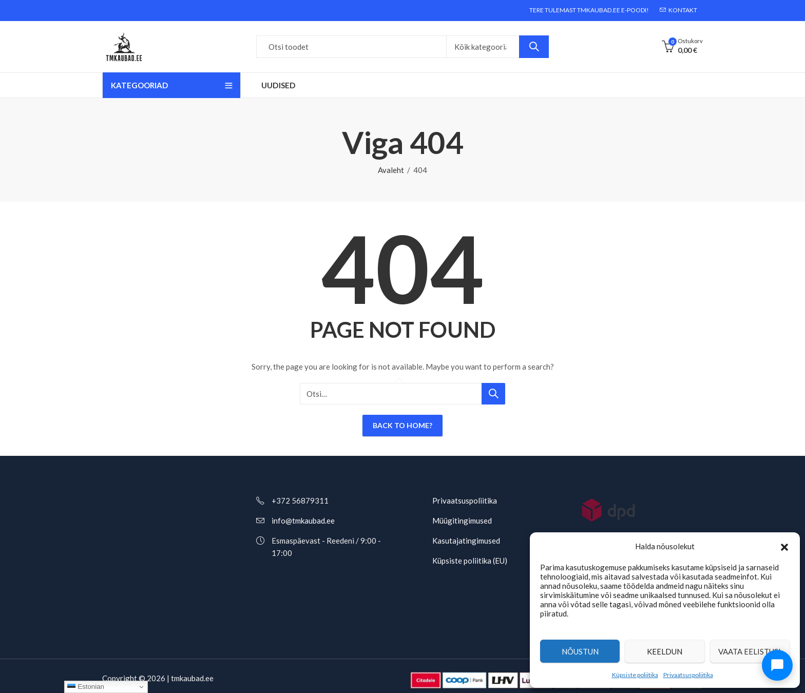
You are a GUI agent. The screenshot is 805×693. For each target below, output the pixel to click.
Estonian (85, 687)
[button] (784, 546)
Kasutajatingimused (466, 540)
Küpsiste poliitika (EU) (469, 560)
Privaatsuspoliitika (688, 675)
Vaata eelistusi (749, 651)
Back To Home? (402, 425)
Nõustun (580, 651)
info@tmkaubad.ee (303, 520)
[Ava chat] (777, 665)
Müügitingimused (462, 520)
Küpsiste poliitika (635, 675)
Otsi (534, 46)
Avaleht (391, 170)
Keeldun (664, 651)
